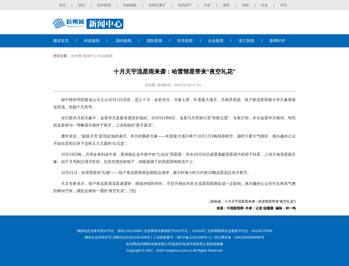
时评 (277, 41)
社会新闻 (105, 56)
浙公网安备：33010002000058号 (239, 237)
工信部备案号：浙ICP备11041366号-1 (182, 237)
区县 (264, 5)
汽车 (207, 5)
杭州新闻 (104, 5)
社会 (215, 41)
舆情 (245, 5)
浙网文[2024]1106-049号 (131, 237)
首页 (62, 5)
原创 (81, 5)
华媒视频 (129, 5)
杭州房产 (185, 5)
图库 (226, 5)
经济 (185, 41)
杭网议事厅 (157, 5)
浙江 (246, 41)
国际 (154, 41)
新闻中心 (90, 56)
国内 (123, 41)
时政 (92, 41)
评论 (283, 5)
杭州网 (76, 56)
